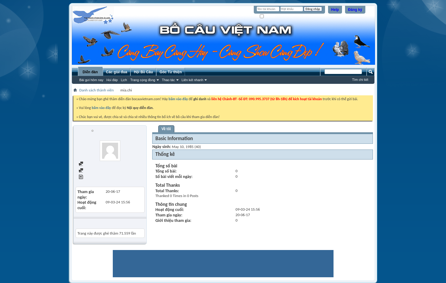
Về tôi (166, 129)
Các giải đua (116, 72)
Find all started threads (100, 171)
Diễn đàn (90, 72)
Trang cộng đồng (142, 80)
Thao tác (168, 80)
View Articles (92, 177)
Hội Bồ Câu (143, 72)
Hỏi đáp (112, 80)
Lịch (124, 80)
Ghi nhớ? (268, 16)
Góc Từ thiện (170, 72)
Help (335, 10)
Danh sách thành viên (96, 90)
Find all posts (92, 164)
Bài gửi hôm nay (91, 80)
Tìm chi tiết (360, 79)
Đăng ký (355, 10)
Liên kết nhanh (192, 80)
